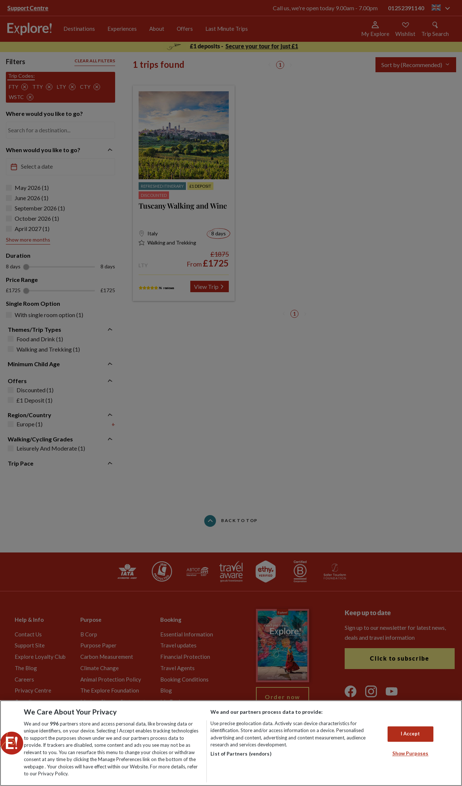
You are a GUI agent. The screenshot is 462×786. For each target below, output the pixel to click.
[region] (231, 743)
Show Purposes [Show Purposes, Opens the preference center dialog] (410, 753)
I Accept (410, 734)
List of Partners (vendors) (240, 754)
